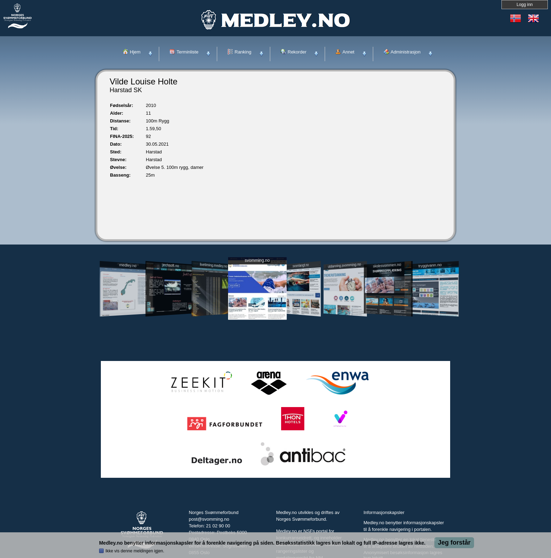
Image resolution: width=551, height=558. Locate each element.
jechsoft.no (170, 265)
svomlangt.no (301, 265)
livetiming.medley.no (213, 265)
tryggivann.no (430, 265)
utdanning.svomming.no (344, 265)
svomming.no (257, 260)
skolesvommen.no (387, 265)
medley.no (127, 265)
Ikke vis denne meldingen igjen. (134, 551)
